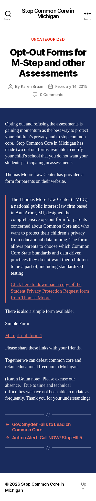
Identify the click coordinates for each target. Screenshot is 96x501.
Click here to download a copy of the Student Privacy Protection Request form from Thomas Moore (50, 291)
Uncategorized (48, 39)
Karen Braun (32, 86)
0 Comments (51, 94)
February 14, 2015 (71, 86)
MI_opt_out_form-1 (23, 336)
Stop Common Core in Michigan (48, 13)
